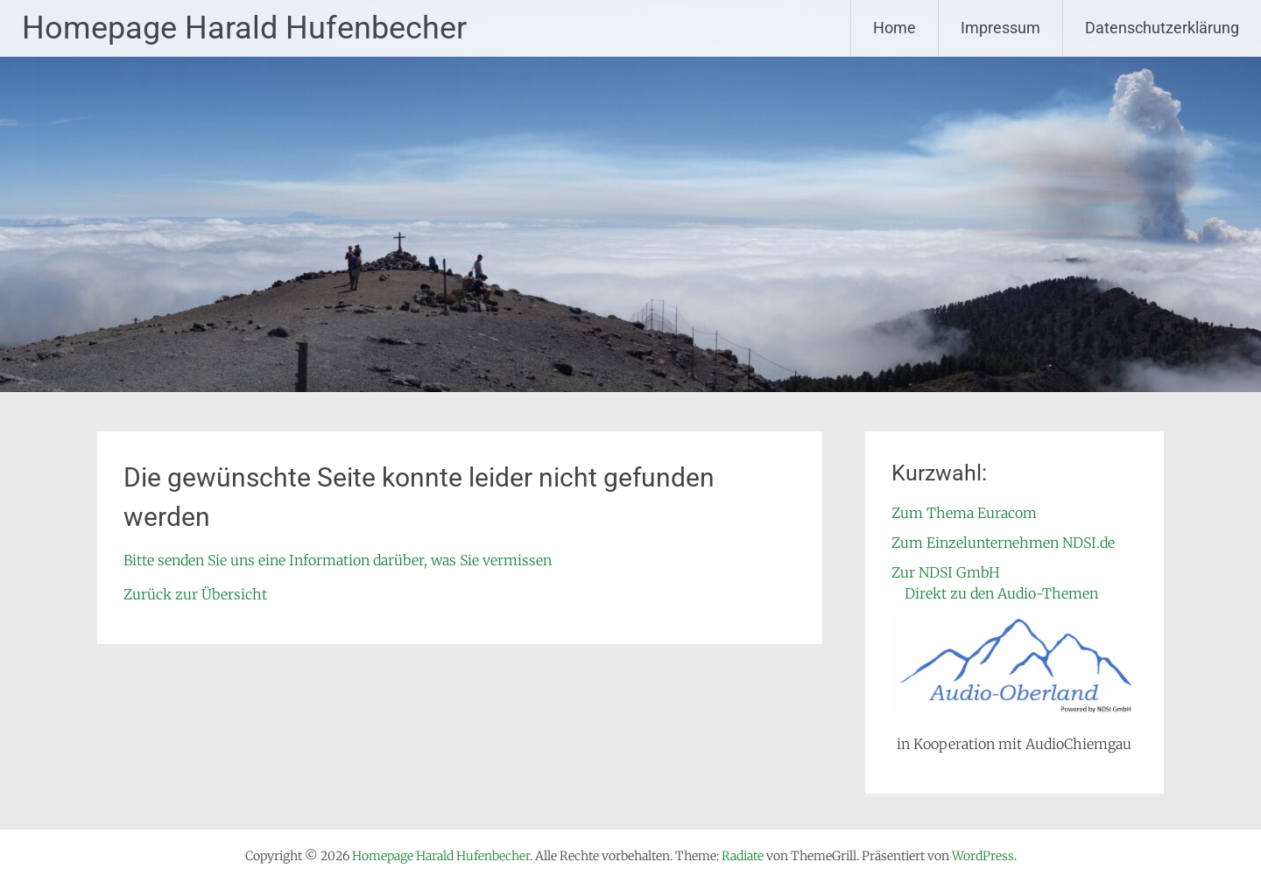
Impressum (1000, 27)
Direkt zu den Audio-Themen (1001, 593)
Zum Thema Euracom (964, 513)
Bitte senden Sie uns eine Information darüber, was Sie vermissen (337, 560)
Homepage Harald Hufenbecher (244, 28)
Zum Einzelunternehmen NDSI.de (1003, 542)
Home (894, 27)
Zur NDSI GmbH (945, 572)
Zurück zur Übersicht (195, 594)
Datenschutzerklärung (1162, 27)
